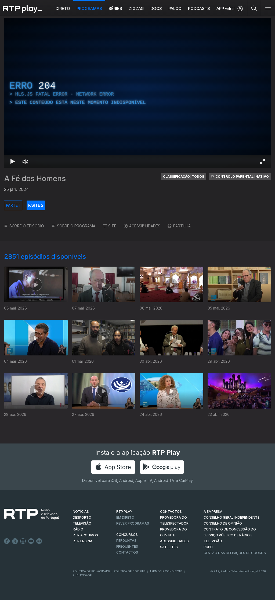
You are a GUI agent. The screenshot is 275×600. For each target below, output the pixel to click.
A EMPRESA (213, 512)
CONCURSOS (127, 535)
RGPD (208, 547)
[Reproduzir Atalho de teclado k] (12, 161)
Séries (115, 8)
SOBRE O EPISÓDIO (24, 226)
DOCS (156, 8)
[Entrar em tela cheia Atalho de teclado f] (262, 161)
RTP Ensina (82, 541)
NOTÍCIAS (81, 512)
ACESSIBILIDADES (142, 226)
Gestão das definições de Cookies (235, 553)
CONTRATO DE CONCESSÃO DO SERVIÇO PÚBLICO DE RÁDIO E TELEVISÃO (230, 535)
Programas (89, 8)
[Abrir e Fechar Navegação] (268, 8)
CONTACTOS (171, 512)
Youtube (31, 541)
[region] (137, 93)
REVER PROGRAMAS (132, 523)
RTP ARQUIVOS (85, 535)
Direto (63, 8)
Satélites (169, 547)
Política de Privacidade (91, 571)
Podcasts (199, 8)
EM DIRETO (125, 517)
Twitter (15, 541)
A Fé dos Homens (35, 178)
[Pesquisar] (254, 8)
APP (220, 8)
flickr (39, 541)
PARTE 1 (13, 205)
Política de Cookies (130, 571)
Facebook (7, 541)
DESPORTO (82, 517)
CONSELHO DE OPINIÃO (223, 523)
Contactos (127, 552)
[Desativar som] (25, 161)
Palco (175, 8)
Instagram (23, 541)
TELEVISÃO (82, 523)
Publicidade (82, 575)
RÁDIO (78, 529)
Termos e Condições (166, 571)
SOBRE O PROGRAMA (73, 226)
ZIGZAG (136, 8)
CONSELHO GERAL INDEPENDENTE (231, 517)
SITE (109, 226)
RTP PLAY (124, 512)
